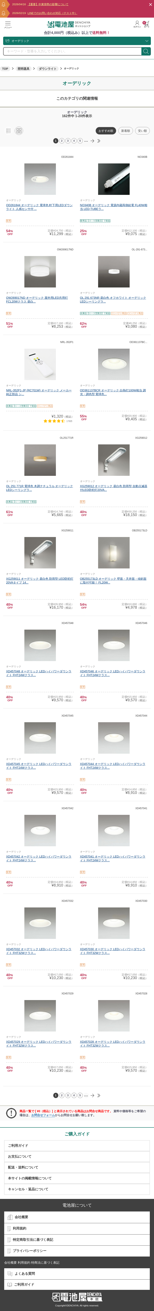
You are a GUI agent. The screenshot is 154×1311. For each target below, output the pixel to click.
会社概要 (17, 1217)
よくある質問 (21, 1273)
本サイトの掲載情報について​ (30, 1178)
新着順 (125, 130)
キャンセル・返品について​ (28, 1189)
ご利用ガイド (18, 1145)
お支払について (20, 1156)
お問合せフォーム (43, 1115)
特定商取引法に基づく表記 (30, 1240)
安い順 (142, 130)
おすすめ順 (106, 130)
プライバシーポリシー (26, 1251)
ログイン (137, 24)
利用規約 (16, 1228)
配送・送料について (23, 1167)
